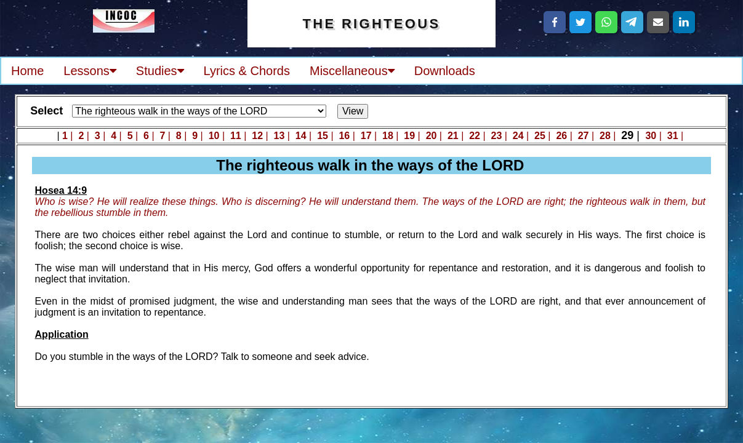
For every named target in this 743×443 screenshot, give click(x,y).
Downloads (444, 71)
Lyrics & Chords (247, 71)
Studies (160, 71)
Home (27, 71)
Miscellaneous (352, 71)
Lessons (89, 71)
